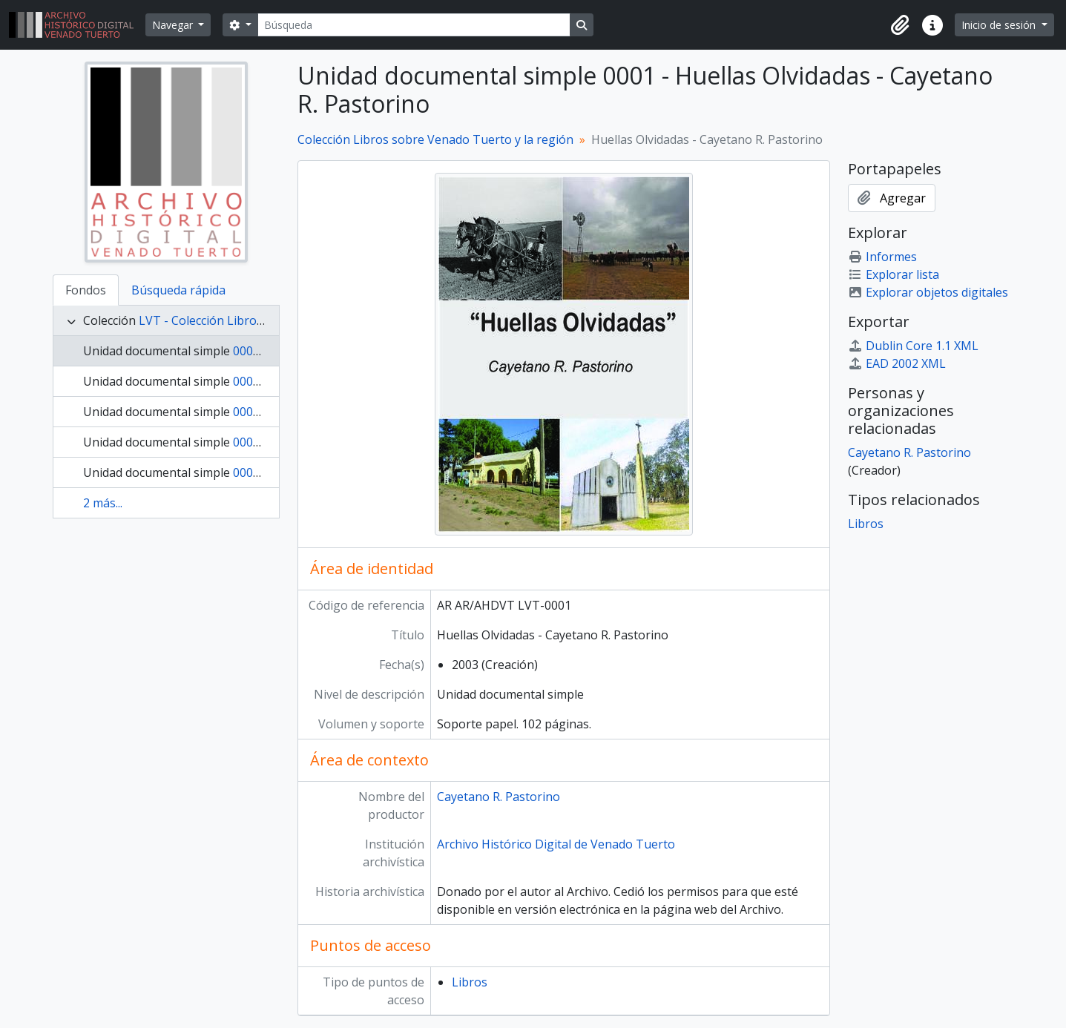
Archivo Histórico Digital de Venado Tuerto (556, 844)
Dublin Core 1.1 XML (913, 345)
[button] (900, 25)
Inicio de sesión (1000, 25)
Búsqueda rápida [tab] (178, 290)
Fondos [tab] (85, 290)
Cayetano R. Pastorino (498, 796)
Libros (469, 982)
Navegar (174, 25)
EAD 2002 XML (897, 363)
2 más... (102, 503)
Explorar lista (893, 274)
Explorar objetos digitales (928, 292)
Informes (882, 256)
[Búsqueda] (413, 24)
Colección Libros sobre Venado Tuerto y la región (435, 139)
